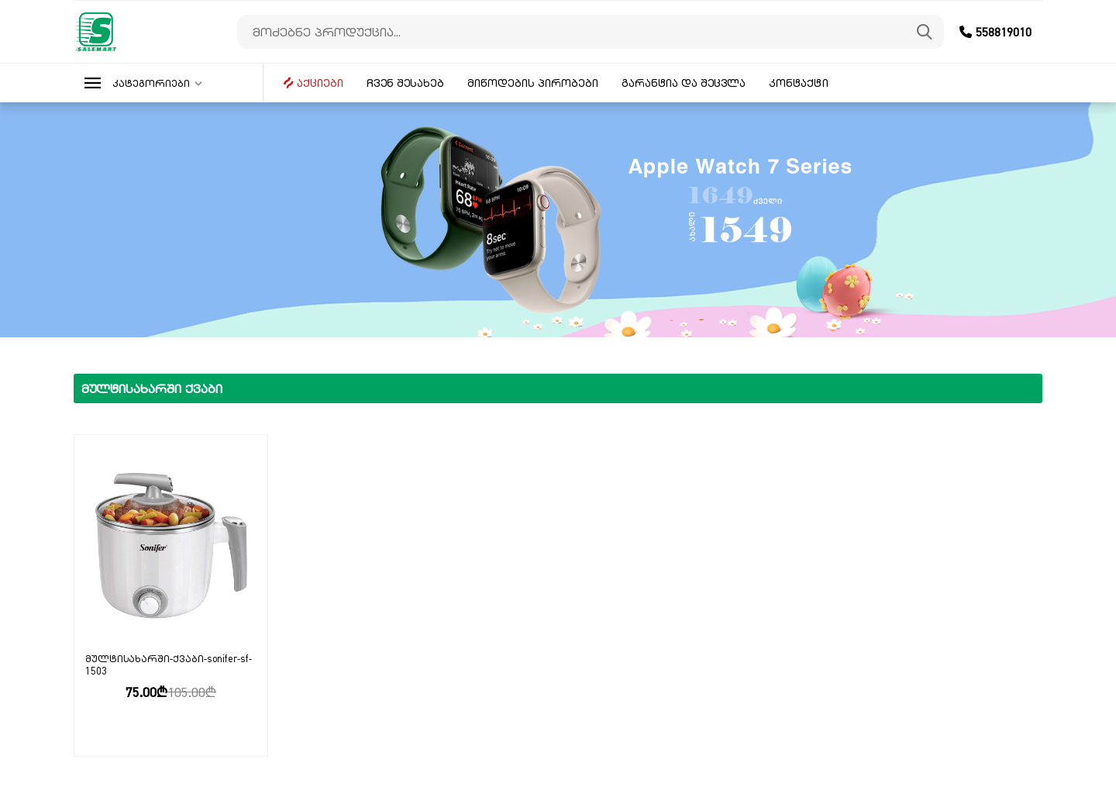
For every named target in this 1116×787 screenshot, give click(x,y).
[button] (169, 83)
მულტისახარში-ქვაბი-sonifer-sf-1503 (168, 665)
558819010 (995, 32)
